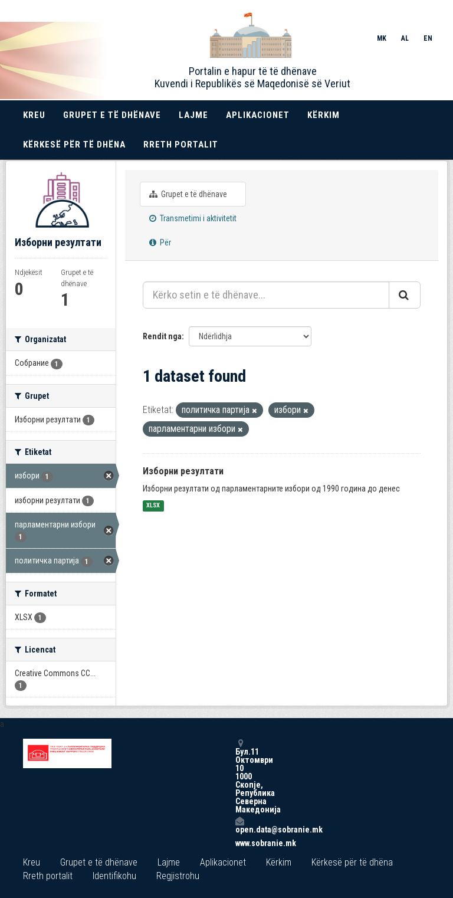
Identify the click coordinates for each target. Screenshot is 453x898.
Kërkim (323, 115)
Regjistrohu (177, 875)
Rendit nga (162, 336)
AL (405, 38)
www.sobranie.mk (239, 843)
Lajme (193, 115)
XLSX (153, 506)
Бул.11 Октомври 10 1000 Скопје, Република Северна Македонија (239, 776)
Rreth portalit (180, 144)
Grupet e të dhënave (112, 115)
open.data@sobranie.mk (239, 825)
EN (428, 38)
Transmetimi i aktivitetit (193, 218)
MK (381, 38)
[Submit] (405, 295)
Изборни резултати (183, 471)
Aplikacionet (258, 115)
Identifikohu (114, 875)
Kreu (34, 115)
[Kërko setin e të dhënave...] (266, 295)
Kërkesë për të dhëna (74, 144)
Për (160, 242)
